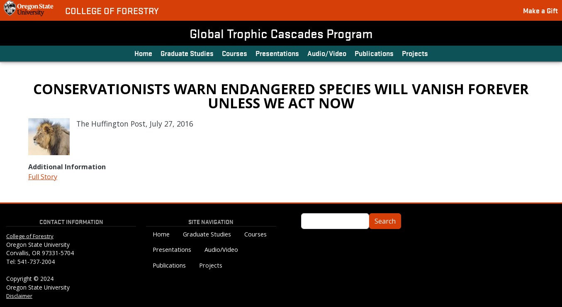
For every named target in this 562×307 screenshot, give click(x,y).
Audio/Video (326, 53)
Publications (374, 53)
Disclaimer (19, 296)
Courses (234, 53)
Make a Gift (540, 10)
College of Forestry (112, 11)
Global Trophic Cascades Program (281, 33)
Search (385, 221)
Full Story (42, 176)
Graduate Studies (187, 53)
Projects (415, 53)
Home (143, 53)
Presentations (277, 53)
